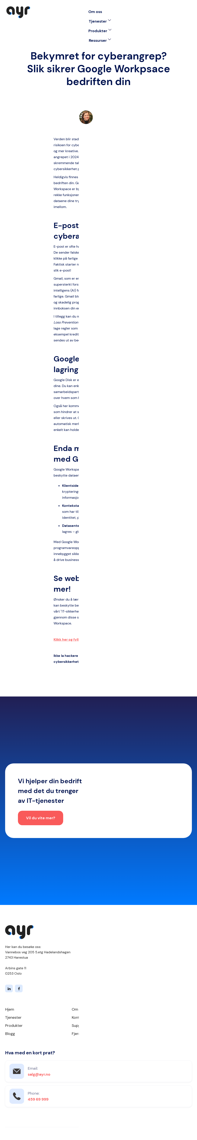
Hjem (9, 1009)
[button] (100, 21)
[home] (18, 12)
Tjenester (13, 1017)
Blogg (10, 1034)
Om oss (95, 11)
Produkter (14, 1025)
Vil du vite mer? (40, 818)
